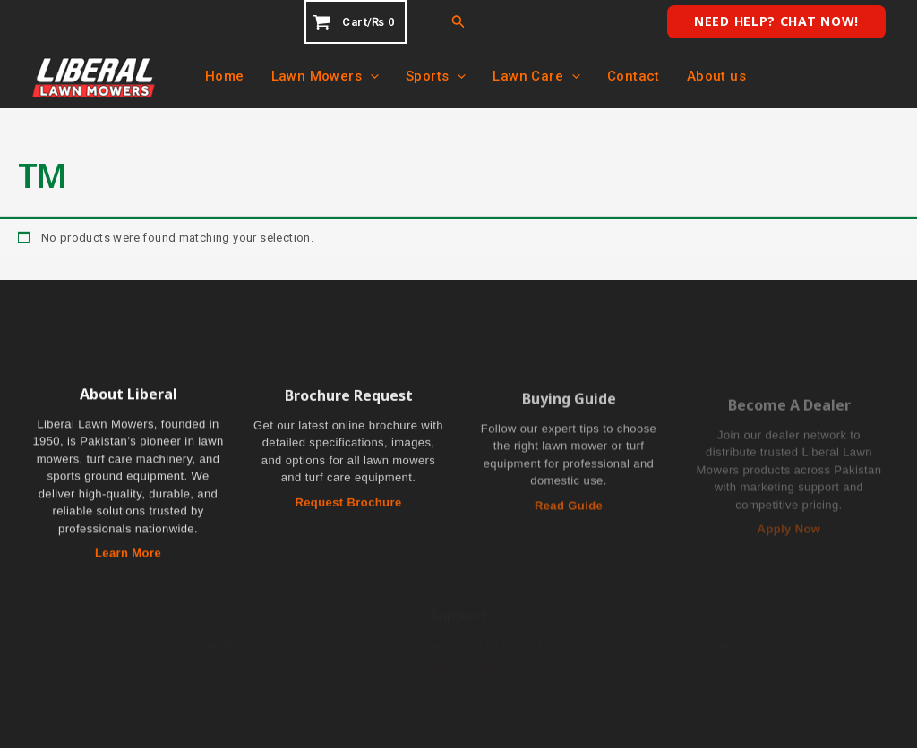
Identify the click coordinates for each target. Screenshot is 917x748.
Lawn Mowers (325, 76)
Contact (633, 76)
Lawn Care (536, 76)
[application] (370, 76)
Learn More (128, 554)
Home (224, 76)
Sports (436, 76)
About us (716, 76)
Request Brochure (348, 505)
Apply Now (789, 535)
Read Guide (569, 511)
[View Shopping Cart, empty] (355, 22)
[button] (458, 22)
